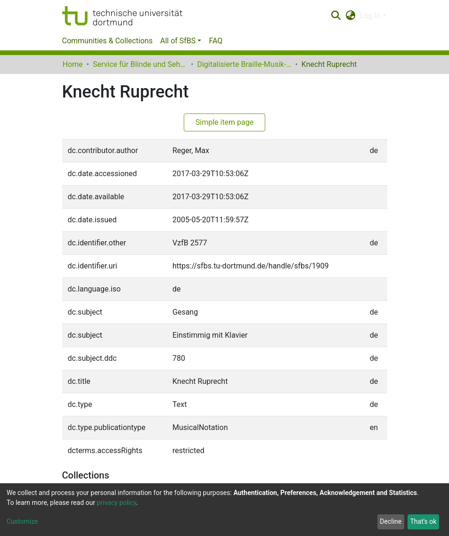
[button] (350, 16)
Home (73, 64)
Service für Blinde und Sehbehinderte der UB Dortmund (140, 64)
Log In (370, 15)
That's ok (423, 521)
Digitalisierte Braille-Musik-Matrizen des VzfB (244, 64)
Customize (22, 521)
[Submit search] (336, 16)
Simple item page (225, 122)
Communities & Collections (107, 40)
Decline (390, 521)
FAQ (215, 40)
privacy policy (116, 502)
